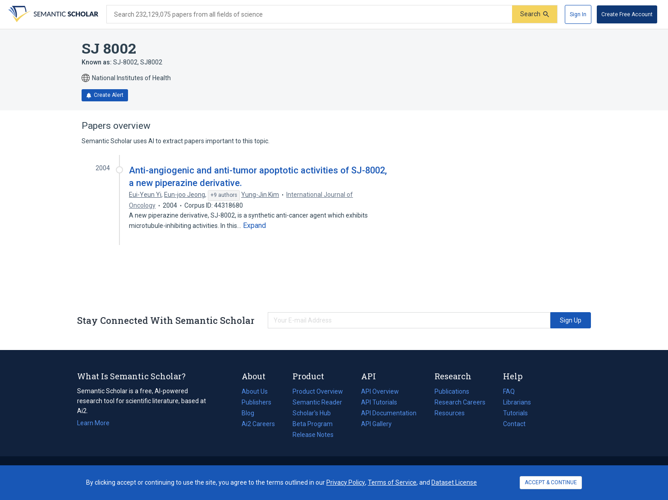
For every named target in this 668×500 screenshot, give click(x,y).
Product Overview (318, 391)
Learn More (93, 423)
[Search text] (309, 14)
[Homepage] (52, 14)
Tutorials (515, 413)
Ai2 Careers (258, 423)
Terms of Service (392, 482)
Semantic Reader (317, 402)
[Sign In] (578, 14)
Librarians (517, 402)
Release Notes (313, 434)
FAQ (509, 391)
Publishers (256, 402)
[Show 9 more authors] (224, 195)
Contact (514, 423)
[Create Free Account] (627, 14)
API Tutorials (379, 402)
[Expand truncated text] (254, 226)
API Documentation (388, 413)
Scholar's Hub (312, 413)
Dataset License (454, 482)
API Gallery (376, 423)
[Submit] (534, 14)
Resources (450, 413)
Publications (452, 391)
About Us (255, 391)
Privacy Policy (345, 482)
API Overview (380, 391)
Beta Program (313, 423)
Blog (251, 413)
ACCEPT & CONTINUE (551, 482)
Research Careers (460, 402)
